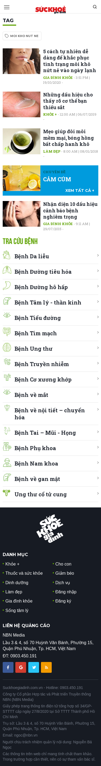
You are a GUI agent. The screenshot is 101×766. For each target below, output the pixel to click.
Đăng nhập (65, 592)
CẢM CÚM (57, 179)
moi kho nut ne (24, 36)
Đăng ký (63, 601)
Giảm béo (64, 573)
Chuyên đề (54, 171)
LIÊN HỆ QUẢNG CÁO (26, 625)
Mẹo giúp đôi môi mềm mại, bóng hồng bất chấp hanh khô (68, 137)
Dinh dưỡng (16, 582)
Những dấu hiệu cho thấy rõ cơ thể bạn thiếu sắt (68, 101)
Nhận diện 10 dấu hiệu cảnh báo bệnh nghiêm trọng (70, 210)
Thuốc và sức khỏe (24, 573)
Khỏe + (50, 114)
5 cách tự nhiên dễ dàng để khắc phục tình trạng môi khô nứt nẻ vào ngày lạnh (69, 60)
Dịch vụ (62, 582)
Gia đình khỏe (58, 77)
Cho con (63, 564)
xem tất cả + (79, 190)
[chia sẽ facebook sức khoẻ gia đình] (9, 667)
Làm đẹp (51, 151)
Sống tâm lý (17, 610)
